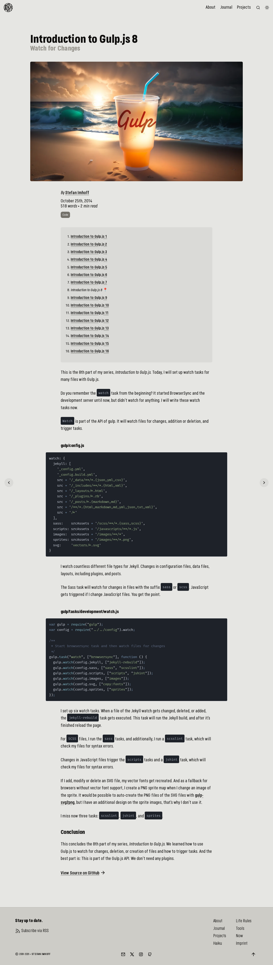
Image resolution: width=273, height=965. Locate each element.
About (210, 7)
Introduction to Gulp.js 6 (89, 275)
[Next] (264, 482)
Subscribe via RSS (35, 931)
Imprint (241, 943)
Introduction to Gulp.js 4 (89, 259)
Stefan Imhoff (77, 193)
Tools (240, 928)
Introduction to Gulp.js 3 (89, 252)
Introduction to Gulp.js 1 (89, 236)
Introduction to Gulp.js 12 (90, 321)
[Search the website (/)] (258, 7)
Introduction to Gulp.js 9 (89, 298)
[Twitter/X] (132, 954)
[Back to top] (253, 954)
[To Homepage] (8, 7)
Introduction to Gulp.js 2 (89, 244)
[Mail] (123, 954)
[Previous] (8, 482)
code (65, 215)
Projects (244, 7)
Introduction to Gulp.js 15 (90, 343)
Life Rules (243, 921)
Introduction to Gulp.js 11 (89, 313)
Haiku (217, 943)
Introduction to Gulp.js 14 (90, 336)
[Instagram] (140, 954)
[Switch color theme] (267, 7)
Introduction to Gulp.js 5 (89, 267)
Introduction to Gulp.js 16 (90, 351)
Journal (226, 7)
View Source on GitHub (83, 872)
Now (239, 936)
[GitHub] (149, 954)
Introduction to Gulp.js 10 (90, 305)
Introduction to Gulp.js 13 (90, 328)
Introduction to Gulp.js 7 (89, 282)
